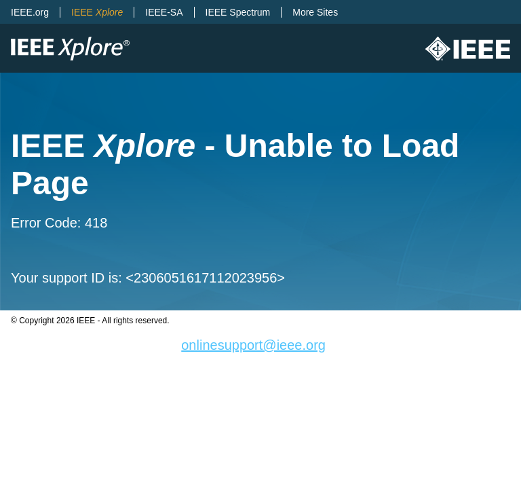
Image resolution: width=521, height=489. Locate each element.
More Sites (315, 12)
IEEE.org (30, 12)
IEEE (97, 12)
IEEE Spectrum (238, 12)
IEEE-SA (163, 12)
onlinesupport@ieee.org (253, 345)
